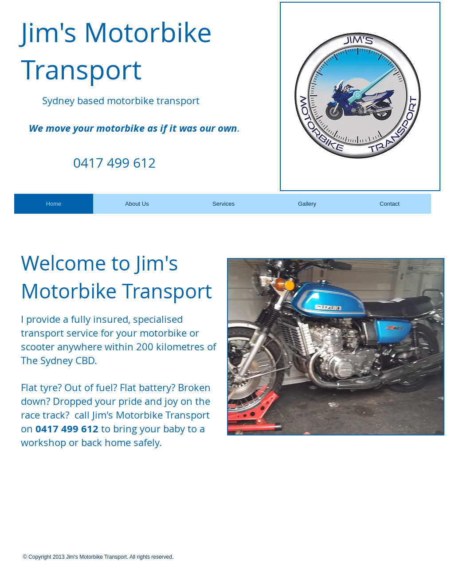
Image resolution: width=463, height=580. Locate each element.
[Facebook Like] (76, 482)
